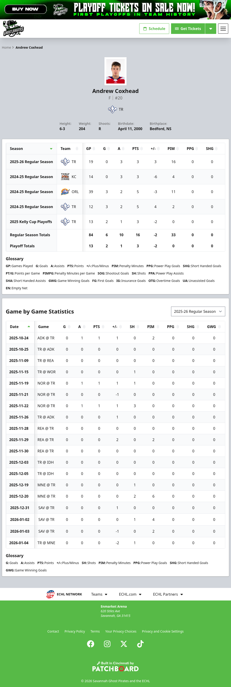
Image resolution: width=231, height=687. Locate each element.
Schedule (154, 28)
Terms (95, 631)
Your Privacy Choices (120, 631)
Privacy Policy (75, 631)
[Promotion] (115, 9)
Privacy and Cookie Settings (163, 631)
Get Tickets (188, 28)
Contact (53, 631)
